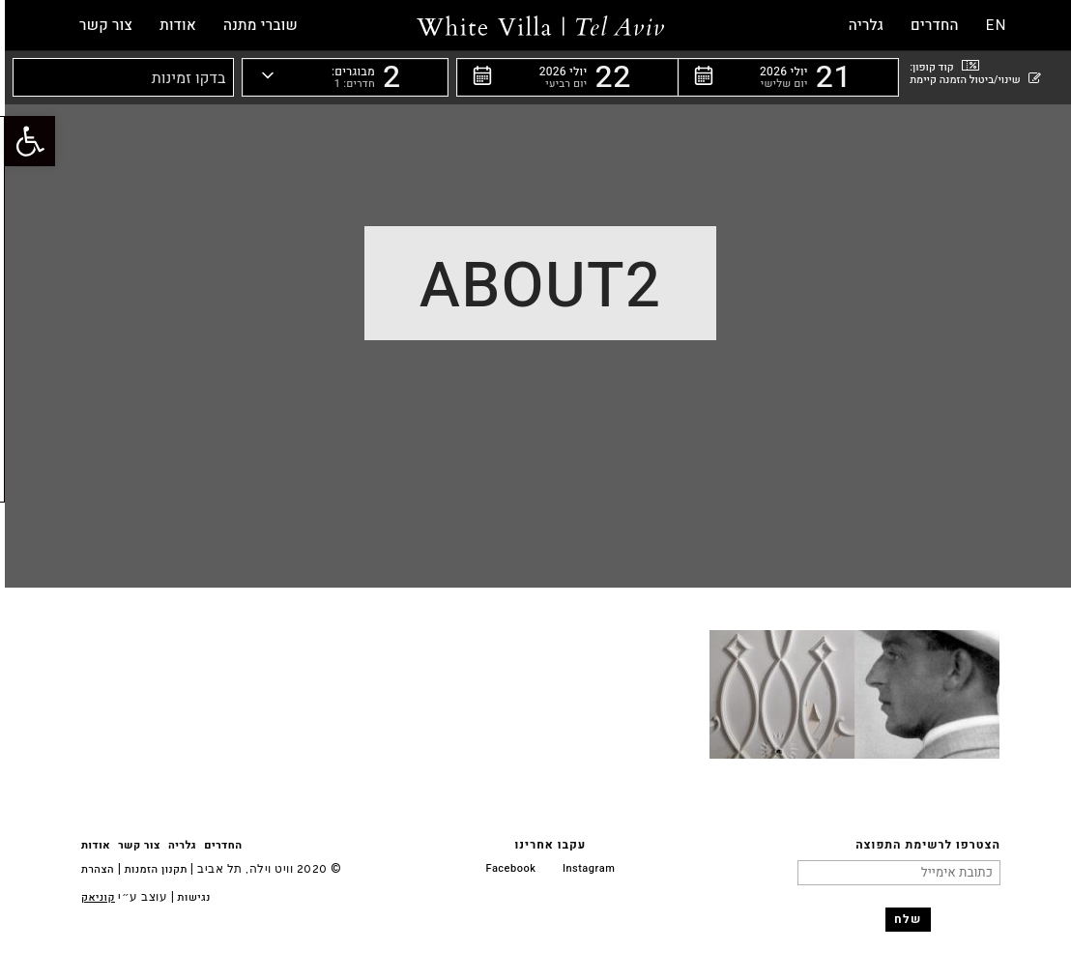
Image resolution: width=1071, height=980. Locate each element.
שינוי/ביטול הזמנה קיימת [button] (970, 78)
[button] (783, 77)
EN (991, 25)
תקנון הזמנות (151, 869)
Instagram (584, 868)
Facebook (506, 868)
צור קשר (134, 845)
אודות (90, 845)
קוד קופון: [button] (939, 66)
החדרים (218, 845)
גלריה (177, 845)
